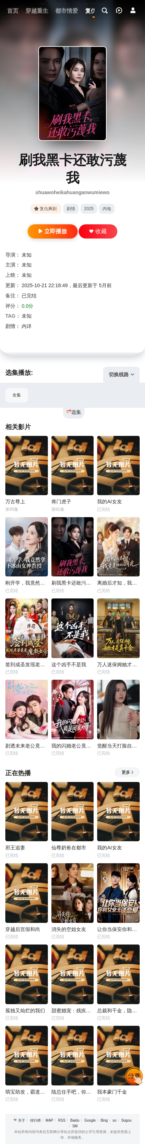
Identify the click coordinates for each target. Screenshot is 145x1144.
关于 (21, 1120)
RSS (62, 1120)
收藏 (98, 231)
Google (90, 1120)
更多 (128, 772)
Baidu (74, 1120)
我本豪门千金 (112, 1092)
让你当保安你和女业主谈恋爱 (118, 929)
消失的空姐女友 (68, 929)
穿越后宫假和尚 (22, 929)
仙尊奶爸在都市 (68, 847)
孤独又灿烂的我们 (25, 1010)
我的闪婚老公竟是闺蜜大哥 (72, 746)
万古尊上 (15, 501)
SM (75, 1126)
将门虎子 (61, 501)
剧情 (71, 208)
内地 (106, 208)
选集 (73, 412)
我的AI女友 (109, 501)
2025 (89, 208)
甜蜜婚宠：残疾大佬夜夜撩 (72, 1010)
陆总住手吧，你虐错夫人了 (72, 1092)
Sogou (126, 1120)
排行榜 (35, 1120)
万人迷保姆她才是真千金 (118, 664)
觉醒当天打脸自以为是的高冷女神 (118, 746)
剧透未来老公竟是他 (26, 746)
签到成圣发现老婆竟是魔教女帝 (26, 664)
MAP (50, 1120)
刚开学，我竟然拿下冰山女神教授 (26, 583)
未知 (27, 255)
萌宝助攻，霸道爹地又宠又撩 (26, 1092)
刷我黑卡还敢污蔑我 (72, 583)
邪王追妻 (15, 847)
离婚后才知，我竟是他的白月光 (118, 583)
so (115, 1120)
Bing (104, 1120)
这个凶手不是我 (68, 664)
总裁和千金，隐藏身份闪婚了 (118, 1010)
